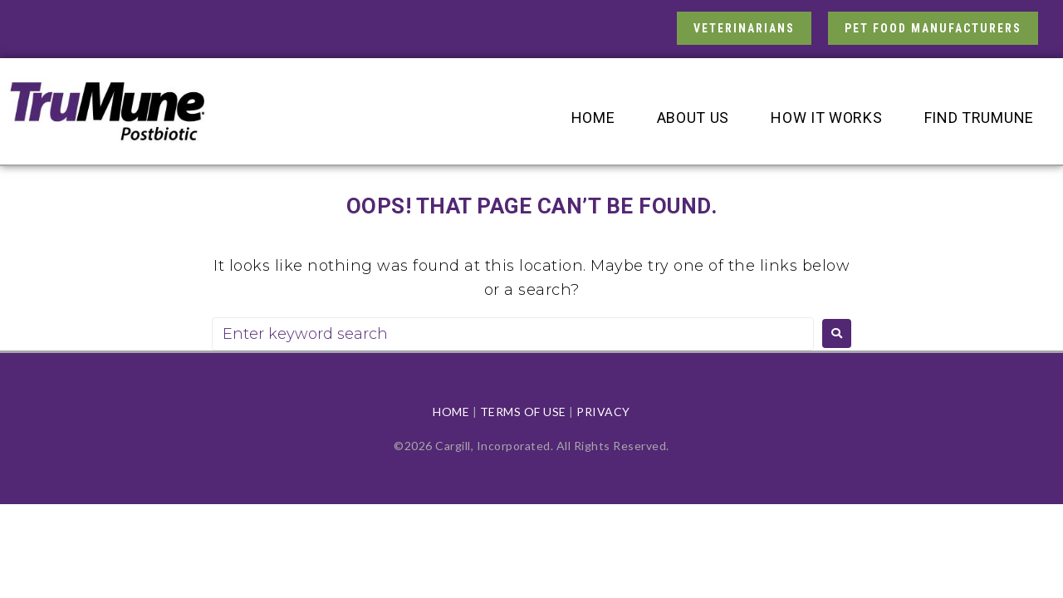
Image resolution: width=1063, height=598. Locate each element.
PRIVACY (603, 411)
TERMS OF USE (523, 411)
